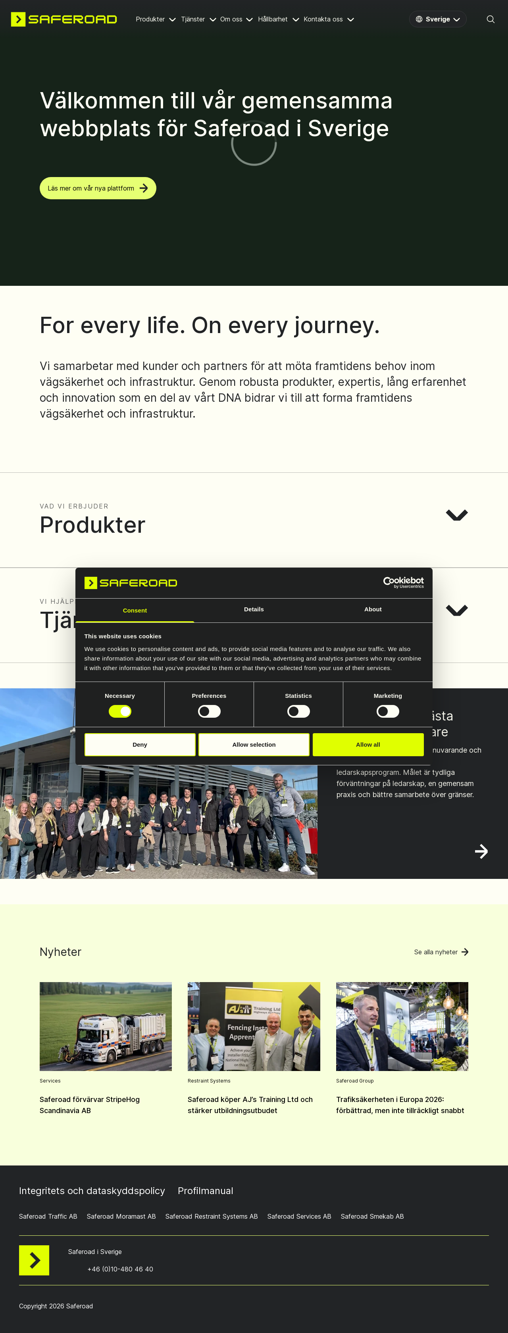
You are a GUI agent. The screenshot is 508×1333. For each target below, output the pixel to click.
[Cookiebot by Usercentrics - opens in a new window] (389, 583)
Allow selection (253, 744)
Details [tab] (254, 609)
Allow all (368, 744)
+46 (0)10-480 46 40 (120, 1269)
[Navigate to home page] (63, 19)
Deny (140, 744)
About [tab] (373, 609)
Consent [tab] (135, 610)
